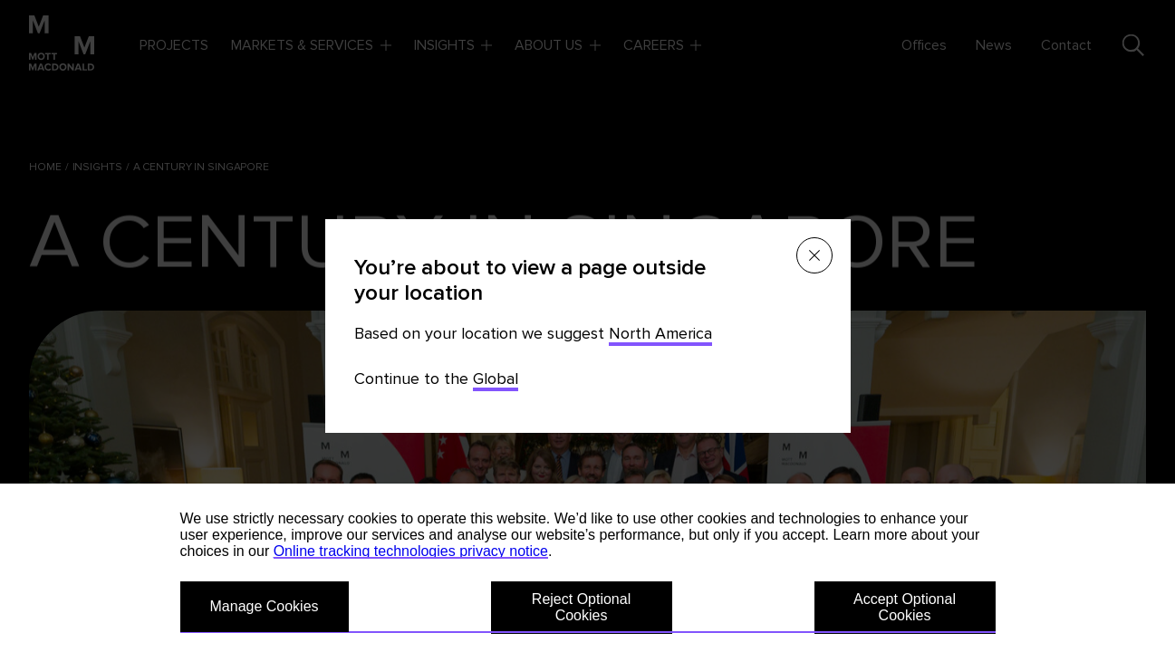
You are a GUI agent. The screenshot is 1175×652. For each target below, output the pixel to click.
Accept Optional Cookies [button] (904, 607)
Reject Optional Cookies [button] (581, 607)
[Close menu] (814, 255)
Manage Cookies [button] (264, 606)
